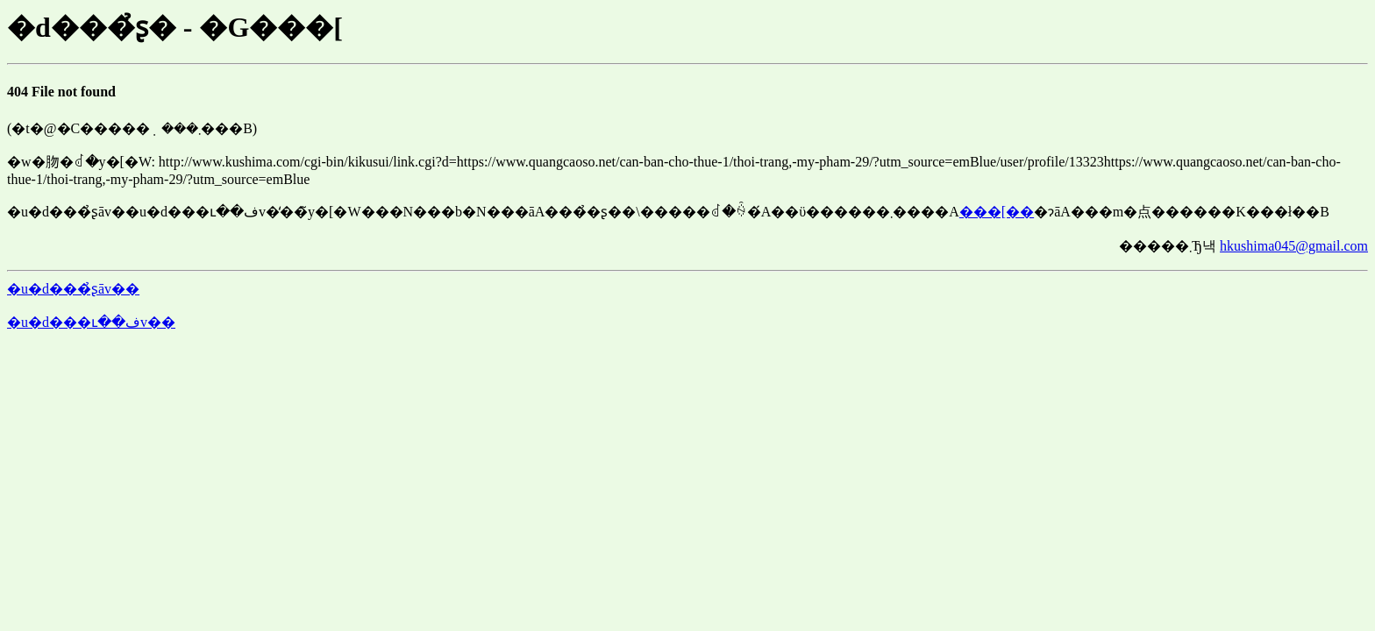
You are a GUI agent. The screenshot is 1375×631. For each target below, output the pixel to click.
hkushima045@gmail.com (1294, 245)
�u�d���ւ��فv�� (91, 322)
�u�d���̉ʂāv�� (73, 288)
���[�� (996, 211)
